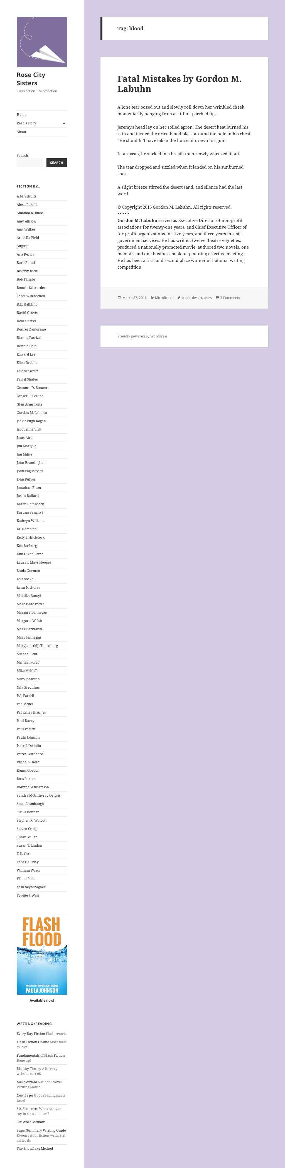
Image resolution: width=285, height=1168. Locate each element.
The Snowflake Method (35, 1148)
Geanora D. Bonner (32, 387)
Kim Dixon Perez (30, 554)
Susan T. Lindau (29, 845)
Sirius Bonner (28, 812)
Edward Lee (26, 354)
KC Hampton (27, 529)
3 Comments (230, 297)
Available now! (42, 1000)
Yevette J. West (28, 895)
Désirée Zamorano (31, 329)
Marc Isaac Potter (30, 604)
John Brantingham (31, 462)
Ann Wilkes (26, 229)
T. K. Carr (24, 853)
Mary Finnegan (29, 637)
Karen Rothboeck (30, 504)
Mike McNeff (26, 670)
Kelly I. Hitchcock (31, 537)
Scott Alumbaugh (30, 803)
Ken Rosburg (27, 545)
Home (21, 114)
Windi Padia (26, 878)
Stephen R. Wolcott (31, 820)
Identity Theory (29, 1068)
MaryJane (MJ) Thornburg (37, 645)
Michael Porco (28, 662)
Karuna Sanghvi (30, 512)
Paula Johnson (28, 737)
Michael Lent (27, 654)
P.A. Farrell (25, 695)
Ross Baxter (26, 778)
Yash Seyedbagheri (31, 887)
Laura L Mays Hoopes (34, 562)
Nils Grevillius (28, 687)
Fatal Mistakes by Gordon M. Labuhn (179, 83)
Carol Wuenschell (31, 296)
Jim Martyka (26, 446)
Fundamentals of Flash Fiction (41, 1055)
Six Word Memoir (31, 1122)
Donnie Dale (26, 346)
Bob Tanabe (26, 279)
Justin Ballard (28, 495)
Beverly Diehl (27, 271)
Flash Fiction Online (33, 1042)
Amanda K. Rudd (30, 213)
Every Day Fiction (31, 1033)
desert (197, 297)
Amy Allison (26, 221)
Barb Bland (26, 262)
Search (22, 155)
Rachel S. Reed (28, 762)
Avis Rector (25, 254)
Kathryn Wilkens (30, 520)
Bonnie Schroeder (31, 287)
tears (208, 297)
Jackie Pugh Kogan (31, 421)
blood (186, 297)
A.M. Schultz (26, 196)
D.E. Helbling (27, 304)
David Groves (27, 312)
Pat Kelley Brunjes (31, 712)
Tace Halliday (28, 862)
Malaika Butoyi (29, 595)
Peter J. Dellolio (29, 745)
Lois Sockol (26, 579)
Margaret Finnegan (32, 612)
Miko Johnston (28, 679)
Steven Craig (26, 828)
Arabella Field (28, 237)
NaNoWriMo (27, 1082)
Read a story (26, 123)
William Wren (28, 870)
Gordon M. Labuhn (32, 412)
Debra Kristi (26, 321)
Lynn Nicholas (28, 587)
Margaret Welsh (29, 620)
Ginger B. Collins (30, 396)
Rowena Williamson (33, 787)
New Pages (25, 1095)
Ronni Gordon (28, 770)
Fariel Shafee (27, 379)
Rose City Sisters (31, 78)
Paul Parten (26, 729)
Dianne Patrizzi (29, 337)
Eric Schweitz (27, 371)
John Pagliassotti (30, 471)
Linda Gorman (28, 570)
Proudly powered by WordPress (142, 336)
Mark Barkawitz (30, 629)
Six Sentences (27, 1108)
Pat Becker (25, 704)
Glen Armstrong (29, 404)
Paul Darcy (26, 720)
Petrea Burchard (30, 754)
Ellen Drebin (27, 362)
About (21, 131)
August (22, 246)
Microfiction (164, 297)
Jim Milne (24, 454)
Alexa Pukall (27, 204)
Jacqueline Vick (29, 429)
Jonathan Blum (29, 487)
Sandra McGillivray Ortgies (38, 795)
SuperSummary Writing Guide (41, 1130)
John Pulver (26, 479)
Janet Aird (25, 437)
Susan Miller (27, 837)
